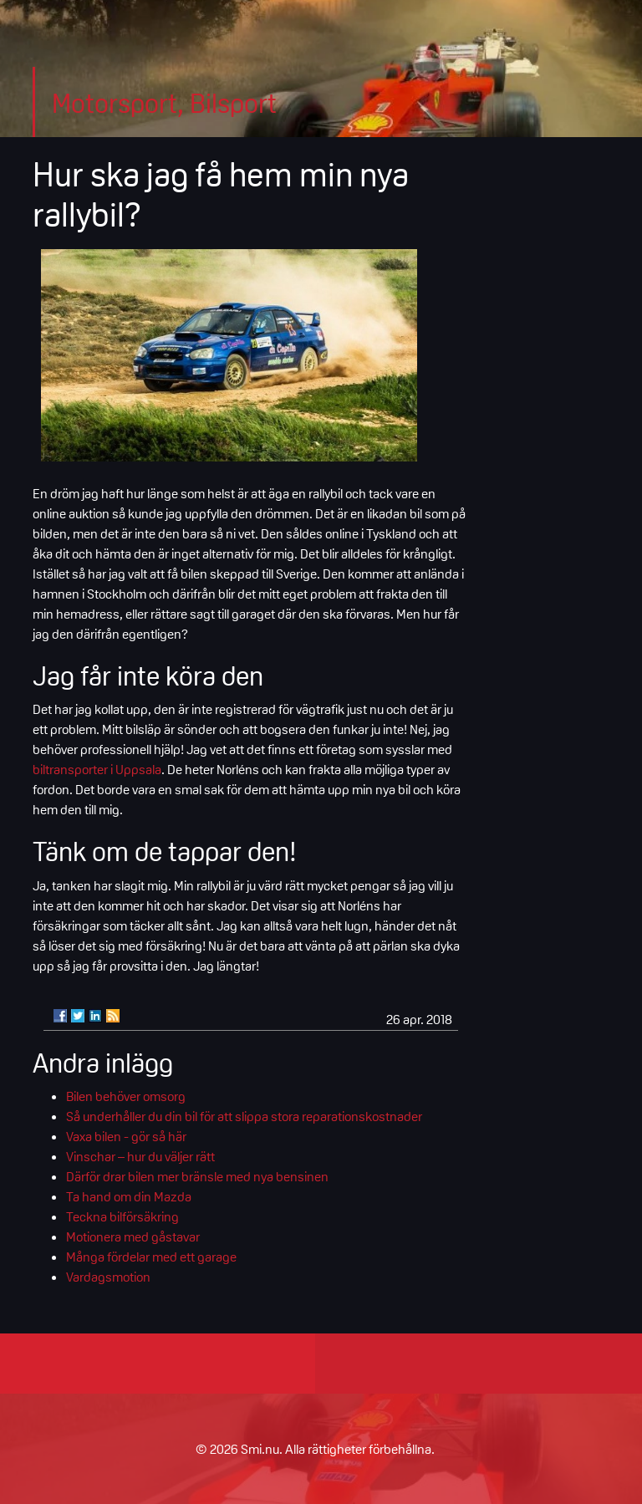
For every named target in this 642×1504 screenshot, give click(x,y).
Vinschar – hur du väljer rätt (140, 1156)
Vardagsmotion (108, 1276)
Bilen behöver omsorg (126, 1096)
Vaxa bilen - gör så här (126, 1136)
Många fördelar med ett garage (151, 1256)
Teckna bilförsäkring (122, 1216)
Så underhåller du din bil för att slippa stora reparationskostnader (244, 1116)
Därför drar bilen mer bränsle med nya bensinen (197, 1176)
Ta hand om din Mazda (128, 1196)
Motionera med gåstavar (133, 1236)
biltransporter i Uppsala (97, 769)
